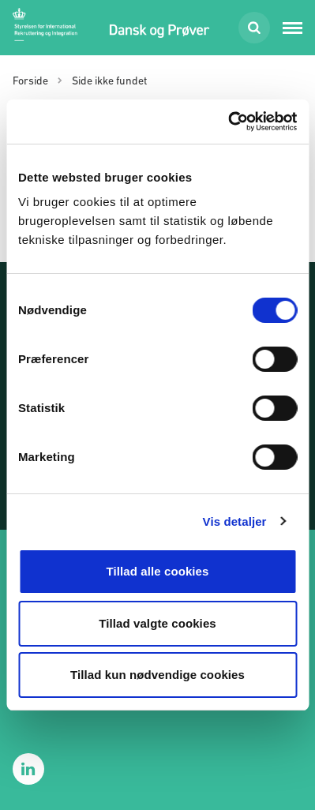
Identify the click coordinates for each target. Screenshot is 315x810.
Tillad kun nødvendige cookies (157, 674)
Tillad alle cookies (157, 571)
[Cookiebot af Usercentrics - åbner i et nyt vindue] (228, 121)
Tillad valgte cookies (157, 623)
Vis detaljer (235, 521)
